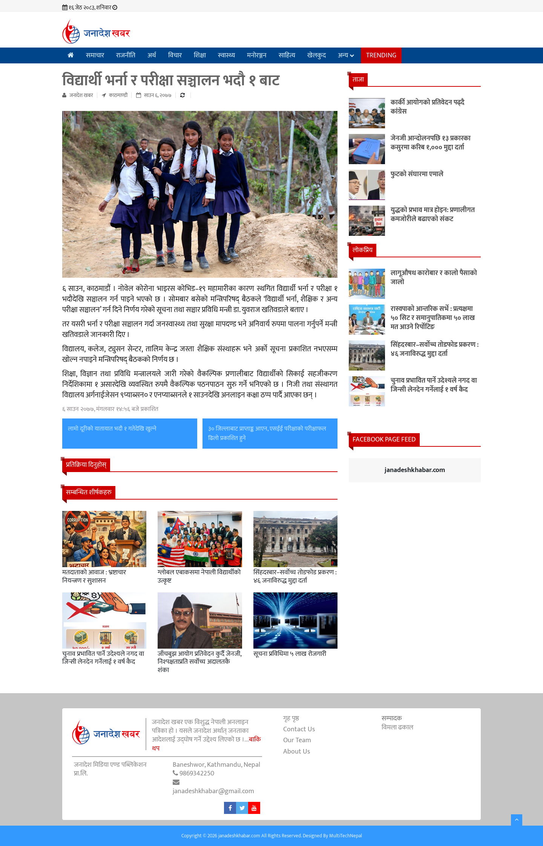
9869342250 (196, 773)
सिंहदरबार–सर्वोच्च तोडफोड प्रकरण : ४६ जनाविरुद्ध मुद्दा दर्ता (295, 576)
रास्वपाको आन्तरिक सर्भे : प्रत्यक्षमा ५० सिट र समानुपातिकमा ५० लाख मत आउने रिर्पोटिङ (433, 318)
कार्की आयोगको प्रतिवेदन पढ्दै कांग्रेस (428, 107)
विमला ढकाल (397, 727)
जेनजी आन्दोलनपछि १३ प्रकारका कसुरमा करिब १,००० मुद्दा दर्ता (431, 143)
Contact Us (299, 729)
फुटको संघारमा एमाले (417, 174)
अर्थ (151, 55)
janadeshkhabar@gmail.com (213, 791)
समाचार (95, 55)
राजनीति (125, 55)
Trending (381, 55)
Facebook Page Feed (384, 439)
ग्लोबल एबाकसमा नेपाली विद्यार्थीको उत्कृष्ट (199, 576)
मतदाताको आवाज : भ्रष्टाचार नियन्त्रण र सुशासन (94, 576)
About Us (296, 751)
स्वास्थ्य (226, 55)
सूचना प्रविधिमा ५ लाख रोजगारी (289, 654)
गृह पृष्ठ (291, 718)
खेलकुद (316, 55)
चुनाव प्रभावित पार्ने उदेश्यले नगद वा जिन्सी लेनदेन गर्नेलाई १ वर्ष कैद (103, 658)
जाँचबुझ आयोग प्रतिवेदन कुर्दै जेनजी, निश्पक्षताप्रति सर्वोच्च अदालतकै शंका (199, 662)
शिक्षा (200, 55)
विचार (175, 55)
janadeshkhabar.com (415, 470)
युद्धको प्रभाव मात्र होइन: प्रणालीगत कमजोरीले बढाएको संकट (433, 215)
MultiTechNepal (345, 836)
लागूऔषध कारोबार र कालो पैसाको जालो (434, 278)
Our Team (297, 740)
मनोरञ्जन (257, 55)
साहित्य (287, 55)
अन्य (343, 55)
